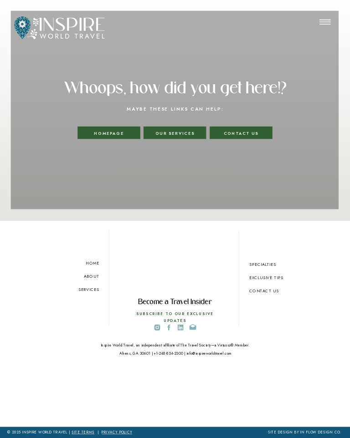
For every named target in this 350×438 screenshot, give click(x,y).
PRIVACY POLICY (117, 432)
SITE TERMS (83, 432)
